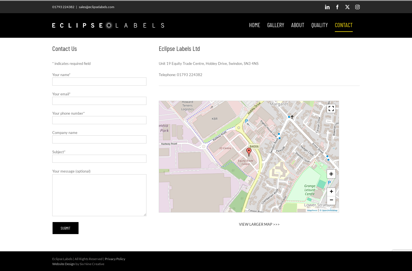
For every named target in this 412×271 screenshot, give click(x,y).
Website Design (63, 264)
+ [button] (331, 192)
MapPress (312, 210)
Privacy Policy (115, 259)
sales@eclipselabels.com (96, 7)
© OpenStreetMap (328, 210)
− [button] (331, 200)
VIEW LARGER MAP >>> (259, 224)
